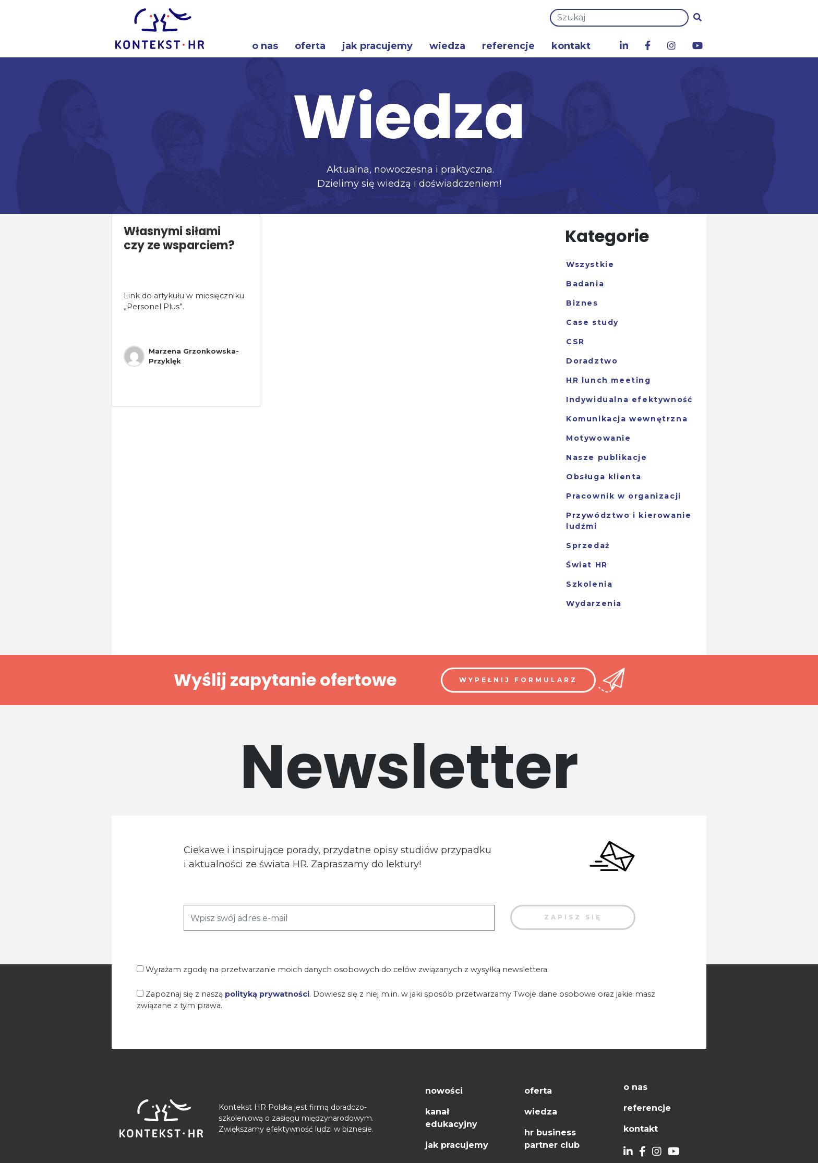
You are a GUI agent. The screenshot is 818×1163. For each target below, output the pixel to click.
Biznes (582, 303)
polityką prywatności (267, 994)
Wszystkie (590, 264)
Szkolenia (589, 584)
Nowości (444, 1091)
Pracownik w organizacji (623, 496)
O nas (265, 46)
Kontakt (571, 46)
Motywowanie (598, 438)
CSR (575, 341)
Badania (585, 283)
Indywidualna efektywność (629, 399)
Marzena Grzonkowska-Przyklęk (181, 356)
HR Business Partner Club (552, 1139)
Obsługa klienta (604, 476)
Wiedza (447, 46)
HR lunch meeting (608, 380)
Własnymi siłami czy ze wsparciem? (179, 238)
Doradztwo (592, 361)
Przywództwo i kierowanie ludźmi (628, 521)
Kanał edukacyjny (451, 1118)
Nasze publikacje (606, 457)
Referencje (508, 46)
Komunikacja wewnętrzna (627, 418)
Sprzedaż (588, 545)
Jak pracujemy (377, 46)
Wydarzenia (594, 603)
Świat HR (587, 565)
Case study (592, 322)
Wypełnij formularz (518, 680)
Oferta (310, 46)
